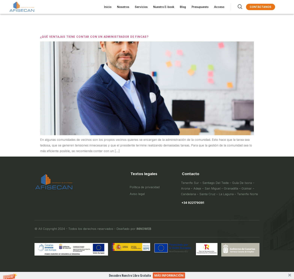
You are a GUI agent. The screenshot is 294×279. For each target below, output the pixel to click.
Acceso (219, 7)
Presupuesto (200, 7)
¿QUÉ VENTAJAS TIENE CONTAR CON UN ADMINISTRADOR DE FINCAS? (94, 36)
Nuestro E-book (163, 7)
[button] (147, 275)
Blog (183, 7)
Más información (169, 275)
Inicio (107, 7)
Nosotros (123, 7)
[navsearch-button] (236, 7)
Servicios (141, 7)
